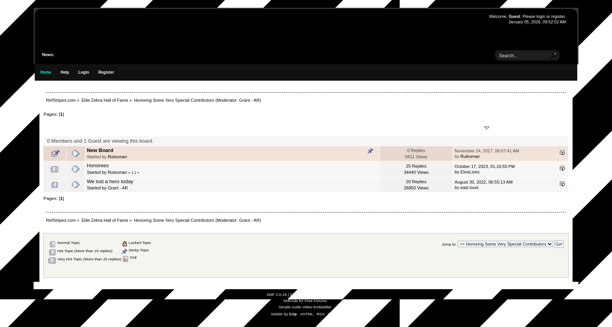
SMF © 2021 (301, 294)
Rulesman (117, 156)
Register (106, 72)
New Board (100, 150)
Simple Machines (328, 294)
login (540, 16)
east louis (470, 187)
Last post (472, 128)
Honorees (98, 165)
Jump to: (448, 244)
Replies (405, 128)
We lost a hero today (110, 181)
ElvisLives (470, 172)
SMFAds (290, 301)
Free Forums (315, 301)
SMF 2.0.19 (277, 294)
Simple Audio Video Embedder (305, 307)
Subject (99, 128)
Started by (130, 128)
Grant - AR (249, 100)
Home (45, 72)
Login (83, 72)
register (558, 16)
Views (429, 128)
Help (64, 72)
